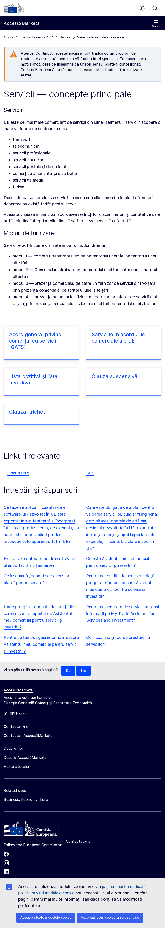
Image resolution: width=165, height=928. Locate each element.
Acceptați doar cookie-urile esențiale (110, 917)
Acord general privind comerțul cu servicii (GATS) (35, 340)
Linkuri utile (18, 473)
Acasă (8, 37)
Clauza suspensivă (114, 376)
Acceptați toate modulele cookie (46, 917)
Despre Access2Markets (25, 757)
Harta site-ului (16, 766)
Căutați (155, 8)
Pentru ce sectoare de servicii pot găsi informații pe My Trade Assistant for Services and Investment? (122, 613)
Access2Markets (18, 690)
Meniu (156, 24)
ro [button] (142, 8)
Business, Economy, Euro (26, 799)
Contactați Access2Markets (28, 735)
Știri (90, 473)
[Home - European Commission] (37, 829)
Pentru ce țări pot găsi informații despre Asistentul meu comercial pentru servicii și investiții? (41, 644)
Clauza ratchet (27, 412)
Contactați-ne (78, 841)
